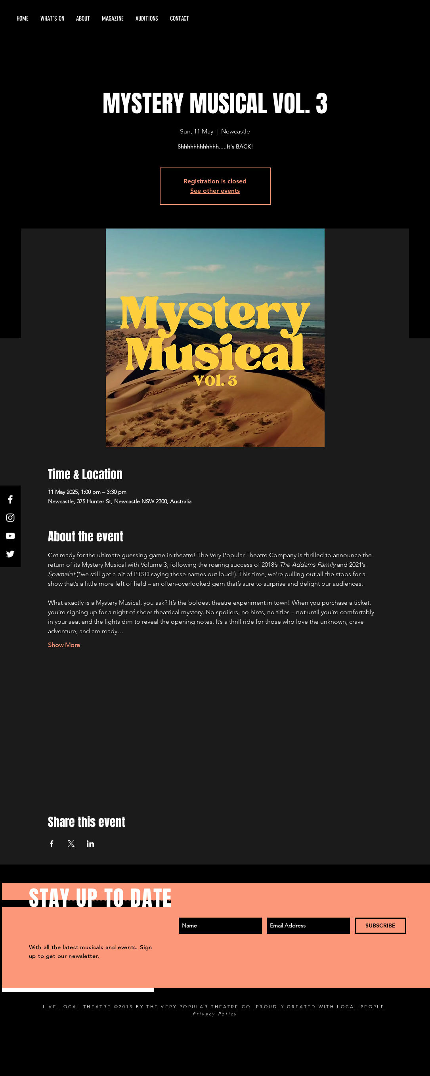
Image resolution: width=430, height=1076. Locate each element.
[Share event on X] (71, 843)
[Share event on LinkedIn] (90, 843)
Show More (64, 645)
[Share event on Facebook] (51, 843)
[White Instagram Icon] (10, 517)
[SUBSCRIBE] (380, 926)
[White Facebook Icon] (10, 499)
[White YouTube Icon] (10, 535)
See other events (215, 190)
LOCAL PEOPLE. (362, 1006)
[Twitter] (10, 554)
